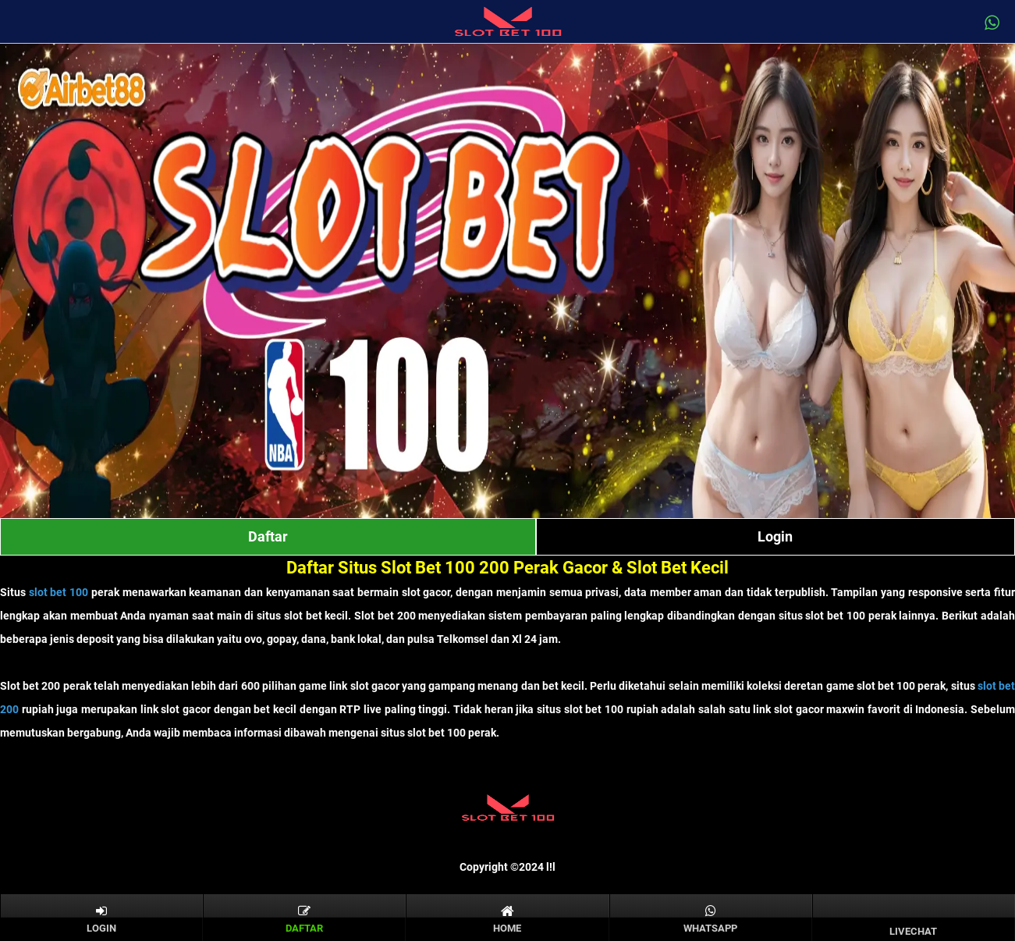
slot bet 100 (58, 592)
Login (775, 536)
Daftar (268, 536)
